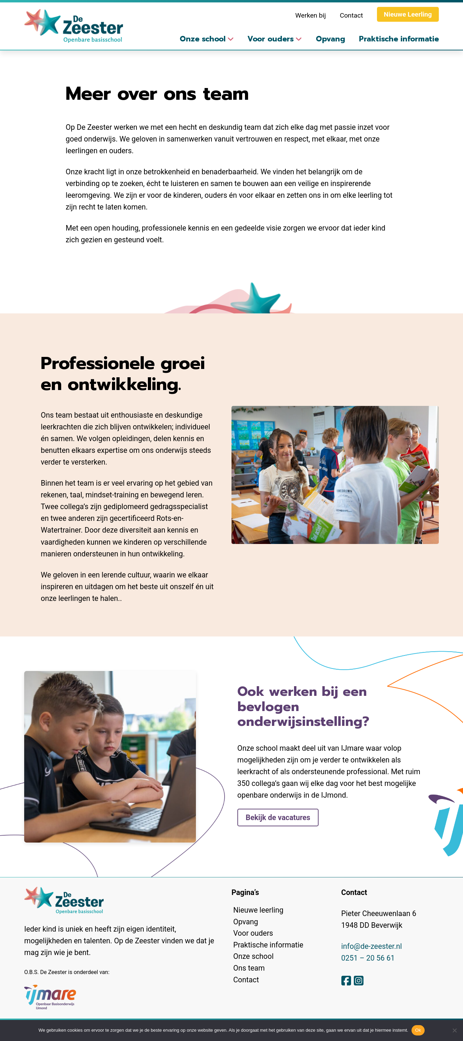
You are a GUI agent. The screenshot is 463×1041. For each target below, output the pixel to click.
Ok (418, 1030)
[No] (454, 1030)
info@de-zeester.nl (371, 946)
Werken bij (310, 15)
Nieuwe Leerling (408, 14)
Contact (351, 15)
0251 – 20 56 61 (368, 958)
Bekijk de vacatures (278, 817)
